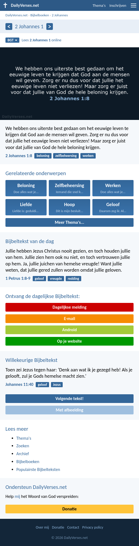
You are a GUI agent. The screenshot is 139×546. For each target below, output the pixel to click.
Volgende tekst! (69, 398)
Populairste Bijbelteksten (38, 469)
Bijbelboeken (39, 15)
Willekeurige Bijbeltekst (31, 360)
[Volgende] (49, 26)
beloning (43, 156)
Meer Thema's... (69, 222)
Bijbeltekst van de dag (29, 241)
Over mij (42, 527)
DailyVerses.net (16, 15)
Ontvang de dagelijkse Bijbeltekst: (42, 296)
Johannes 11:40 (19, 384)
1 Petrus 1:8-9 (17, 278)
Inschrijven (117, 5)
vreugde (56, 279)
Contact (73, 527)
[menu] (133, 7)
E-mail (69, 318)
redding (73, 279)
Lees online (41, 40)
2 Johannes (60, 15)
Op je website (69, 341)
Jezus (57, 385)
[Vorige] (8, 26)
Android (69, 329)
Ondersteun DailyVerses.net (36, 487)
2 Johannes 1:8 (18, 155)
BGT (12, 40)
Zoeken (22, 445)
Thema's (99, 5)
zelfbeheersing (66, 156)
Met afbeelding (69, 409)
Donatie (69, 508)
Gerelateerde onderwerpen (35, 173)
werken (88, 156)
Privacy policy (92, 527)
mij (17, 496)
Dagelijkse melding (70, 307)
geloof (39, 279)
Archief (22, 453)
